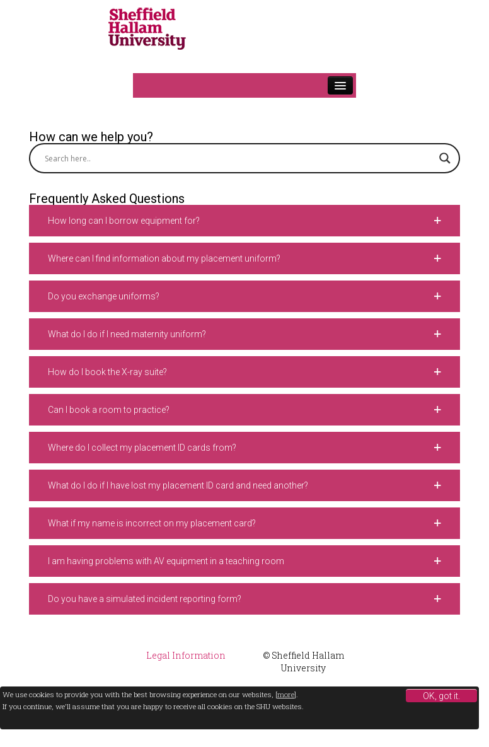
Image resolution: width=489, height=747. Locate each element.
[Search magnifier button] (445, 158)
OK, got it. (441, 696)
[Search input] (239, 158)
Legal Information (186, 655)
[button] (244, 220)
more (285, 694)
